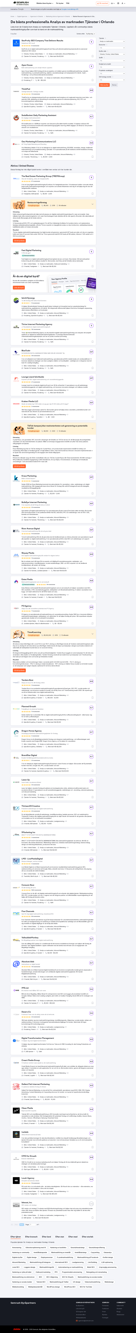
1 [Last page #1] (38, 1224)
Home (12, 16)
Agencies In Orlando (36, 16)
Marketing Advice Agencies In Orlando (58, 16)
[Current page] (33, 1224)
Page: (27, 1224)
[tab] (16, 1237)
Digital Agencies (22, 16)
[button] (113, 3)
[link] (59, 3)
